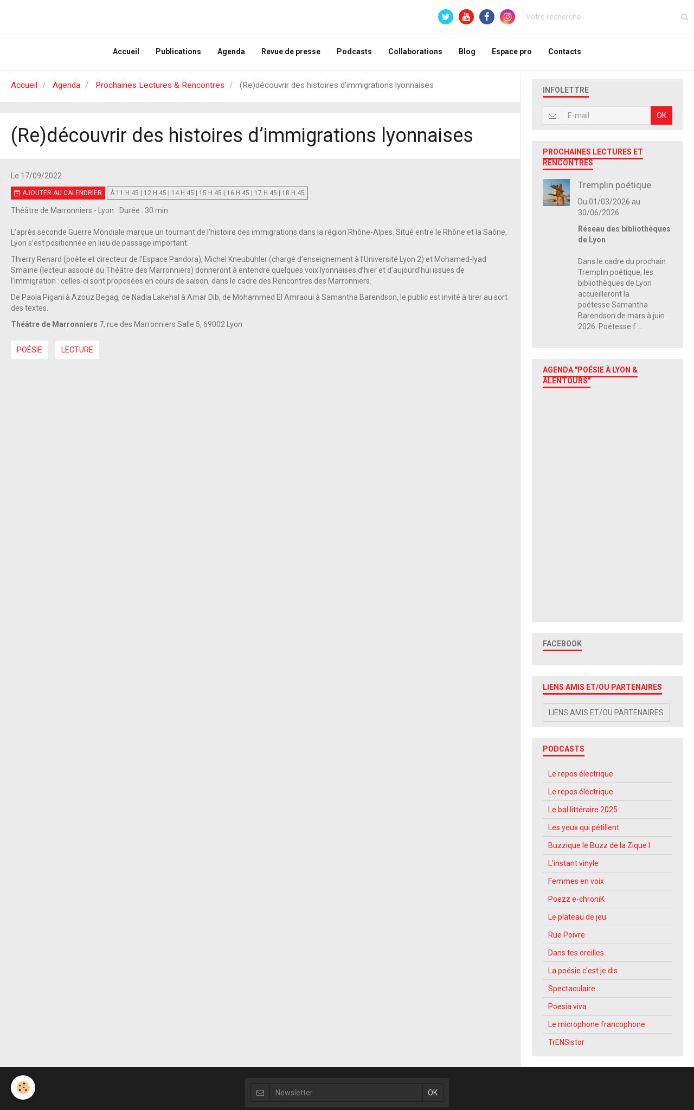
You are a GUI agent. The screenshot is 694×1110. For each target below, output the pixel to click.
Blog (467, 53)
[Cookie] (23, 1087)
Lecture (77, 354)
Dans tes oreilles (576, 957)
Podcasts (354, 53)
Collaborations (415, 53)
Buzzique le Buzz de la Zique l (599, 849)
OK (661, 120)
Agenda (231, 53)
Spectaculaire (571, 993)
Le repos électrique (580, 778)
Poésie (29, 354)
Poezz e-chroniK (576, 903)
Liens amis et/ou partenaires (606, 717)
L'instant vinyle (573, 867)
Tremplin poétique (614, 189)
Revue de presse (290, 53)
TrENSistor (566, 1046)
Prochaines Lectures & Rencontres (159, 89)
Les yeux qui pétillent (583, 831)
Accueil (126, 53)
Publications (178, 53)
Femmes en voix (576, 885)
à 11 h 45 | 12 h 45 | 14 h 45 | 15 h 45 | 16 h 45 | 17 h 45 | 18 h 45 (207, 197)
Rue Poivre (566, 939)
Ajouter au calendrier (58, 197)
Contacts (564, 53)
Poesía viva (567, 1010)
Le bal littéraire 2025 (583, 814)
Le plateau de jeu (577, 921)
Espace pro (512, 53)
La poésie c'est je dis (583, 975)
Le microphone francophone (596, 1028)
